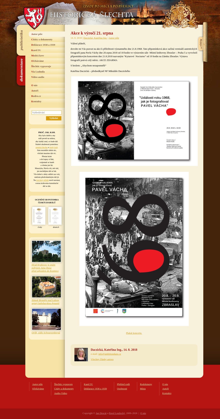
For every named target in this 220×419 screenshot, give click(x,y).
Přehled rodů (123, 384)
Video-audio (37, 77)
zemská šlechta (41, 147)
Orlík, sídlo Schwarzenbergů (46, 332)
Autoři (34, 90)
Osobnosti (122, 388)
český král (53, 147)
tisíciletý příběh (42, 180)
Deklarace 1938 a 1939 (43, 44)
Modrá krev (37, 55)
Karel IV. (36, 50)
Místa (143, 388)
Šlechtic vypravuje (41, 66)
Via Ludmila (38, 71)
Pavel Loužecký (117, 413)
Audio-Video (60, 393)
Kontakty (36, 101)
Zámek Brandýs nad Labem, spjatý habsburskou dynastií (45, 302)
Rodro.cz (36, 96)
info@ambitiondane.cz (109, 353)
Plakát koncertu (134, 333)
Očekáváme (37, 60)
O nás (34, 85)
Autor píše (36, 34)
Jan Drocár (101, 413)
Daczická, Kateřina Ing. (95, 37)
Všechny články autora (102, 359)
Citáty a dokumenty (42, 39)
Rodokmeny (146, 384)
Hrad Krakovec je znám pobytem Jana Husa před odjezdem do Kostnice (45, 267)
